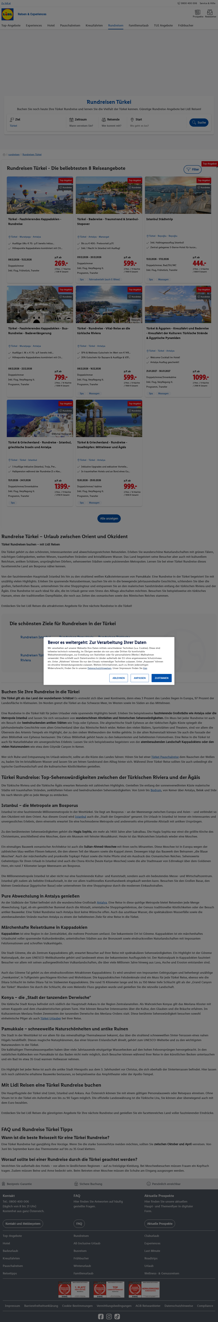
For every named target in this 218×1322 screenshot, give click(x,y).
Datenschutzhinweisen (99, 668)
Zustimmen (161, 678)
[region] (109, 661)
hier (145, 668)
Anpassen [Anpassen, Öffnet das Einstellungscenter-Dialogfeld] (140, 678)
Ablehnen (119, 678)
